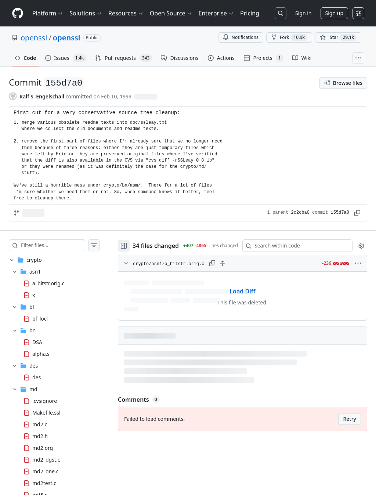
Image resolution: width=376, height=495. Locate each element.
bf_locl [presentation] (40, 318)
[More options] (358, 263)
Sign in (303, 13)
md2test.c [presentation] (44, 482)
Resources (126, 13)
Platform (48, 13)
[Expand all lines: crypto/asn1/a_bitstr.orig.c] (222, 263)
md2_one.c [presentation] (45, 470)
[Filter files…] (53, 245)
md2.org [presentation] (42, 447)
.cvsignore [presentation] (44, 400)
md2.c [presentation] (39, 423)
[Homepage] (18, 13)
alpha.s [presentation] (41, 353)
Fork (289, 37)
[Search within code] (293, 246)
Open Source (171, 13)
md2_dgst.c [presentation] (46, 459)
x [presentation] (33, 295)
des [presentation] (36, 376)
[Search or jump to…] (280, 13)
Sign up (334, 13)
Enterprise (216, 13)
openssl (34, 38)
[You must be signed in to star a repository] (338, 37)
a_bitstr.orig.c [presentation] (48, 283)
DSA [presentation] (37, 341)
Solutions (85, 13)
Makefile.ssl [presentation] (46, 412)
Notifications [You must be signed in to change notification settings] (240, 37)
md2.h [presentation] (40, 435)
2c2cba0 (300, 212)
